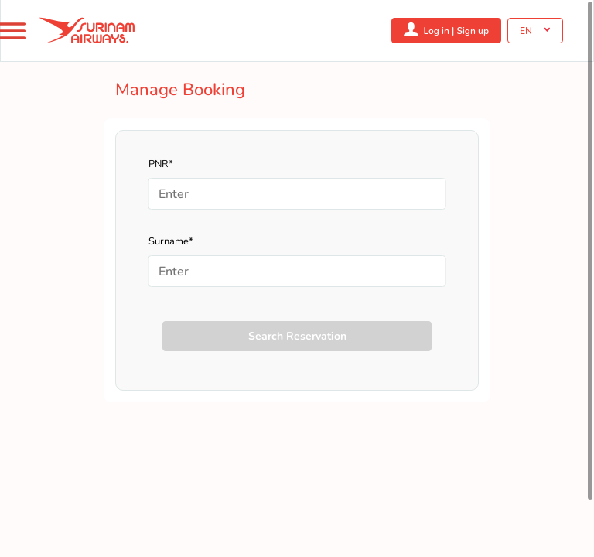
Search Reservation (297, 336)
